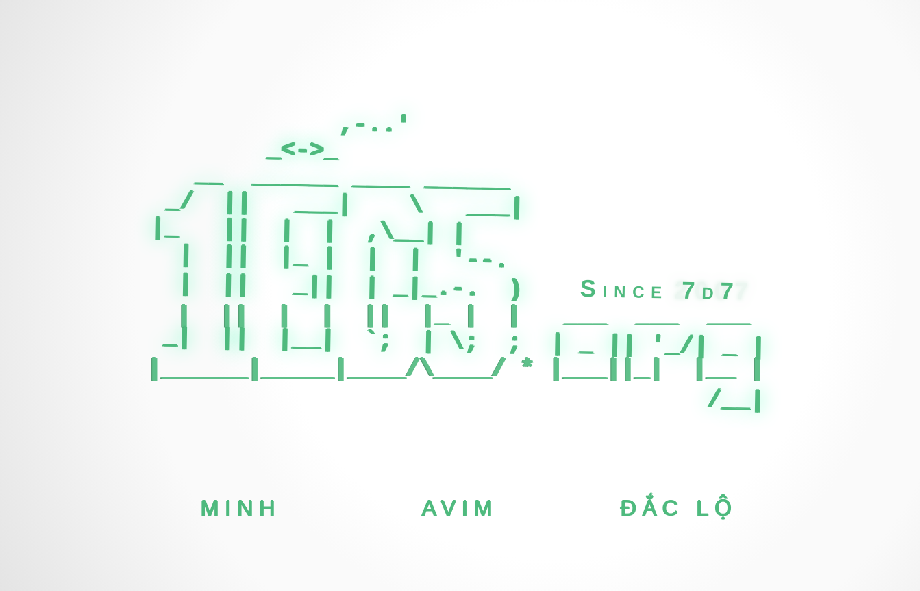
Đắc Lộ (679, 507)
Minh (241, 507)
